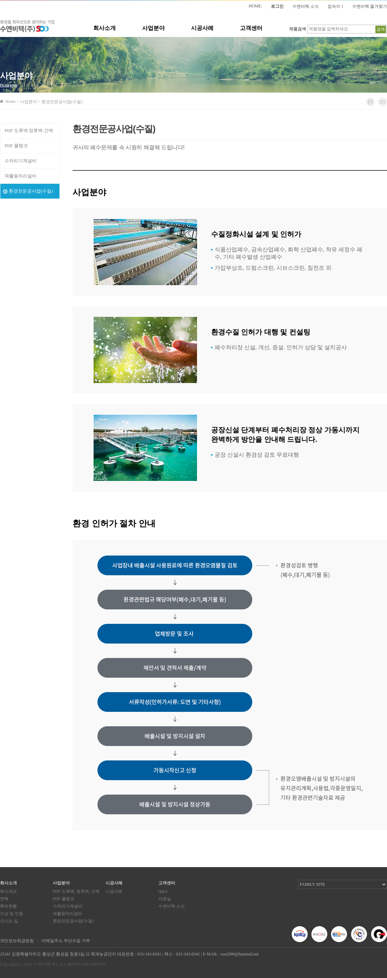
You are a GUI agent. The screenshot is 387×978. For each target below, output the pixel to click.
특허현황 (8, 906)
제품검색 (297, 28)
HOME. (255, 6)
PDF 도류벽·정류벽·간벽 (29, 130)
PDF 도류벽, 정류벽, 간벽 (76, 891)
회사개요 (8, 891)
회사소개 (104, 28)
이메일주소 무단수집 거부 (66, 940)
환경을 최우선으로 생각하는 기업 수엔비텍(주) (27, 26)
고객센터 (251, 28)
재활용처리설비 (21, 175)
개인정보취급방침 (17, 940)
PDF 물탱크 (16, 145)
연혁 (4, 898)
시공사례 (202, 28)
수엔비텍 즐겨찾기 (369, 6)
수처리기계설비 (21, 160)
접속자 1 (335, 6)
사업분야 (153, 28)
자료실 (164, 898)
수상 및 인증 (11, 913)
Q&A (163, 891)
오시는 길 (9, 921)
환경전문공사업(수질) (31, 191)
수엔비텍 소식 (305, 6)
